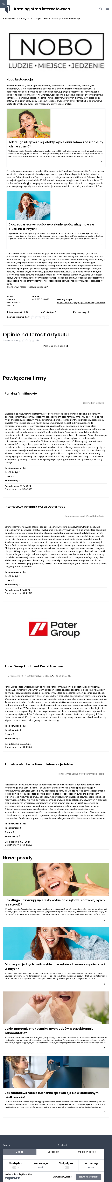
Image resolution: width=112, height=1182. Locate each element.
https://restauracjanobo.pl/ (34, 286)
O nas (6, 1145)
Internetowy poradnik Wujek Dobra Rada (35, 507)
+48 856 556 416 (62, 676)
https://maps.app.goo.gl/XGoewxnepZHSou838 (81, 302)
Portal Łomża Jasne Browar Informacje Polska (39, 764)
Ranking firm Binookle (21, 393)
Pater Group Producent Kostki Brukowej (34, 666)
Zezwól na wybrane (62, 1177)
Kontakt (62, 1145)
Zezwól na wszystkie (88, 1177)
